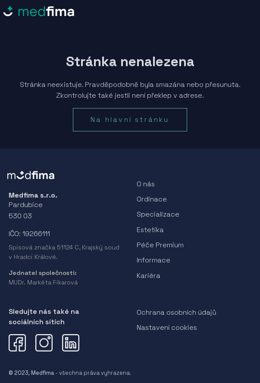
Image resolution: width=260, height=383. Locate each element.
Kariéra (148, 275)
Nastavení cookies (167, 327)
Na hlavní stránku (130, 119)
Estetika (150, 229)
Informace (153, 260)
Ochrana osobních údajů (176, 312)
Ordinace (152, 199)
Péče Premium (160, 244)
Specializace (158, 214)
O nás (146, 183)
